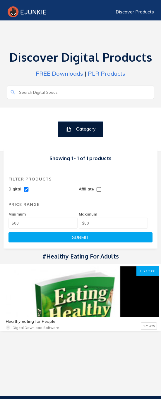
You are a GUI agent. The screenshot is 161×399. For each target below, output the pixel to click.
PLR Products (106, 73)
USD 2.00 (147, 271)
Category (81, 129)
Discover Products (135, 12)
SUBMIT (80, 237)
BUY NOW (149, 326)
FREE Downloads (59, 73)
